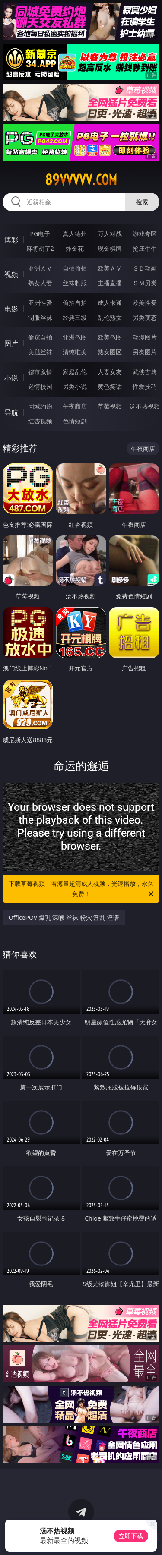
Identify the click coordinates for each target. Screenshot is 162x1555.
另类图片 (145, 352)
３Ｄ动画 (145, 268)
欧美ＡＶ (110, 268)
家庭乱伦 (75, 372)
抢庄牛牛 (145, 248)
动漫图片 (145, 337)
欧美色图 (110, 337)
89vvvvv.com (81, 180)
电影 (11, 309)
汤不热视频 (145, 406)
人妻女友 (110, 372)
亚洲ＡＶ (40, 268)
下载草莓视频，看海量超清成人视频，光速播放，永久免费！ (82, 889)
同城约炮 (40, 406)
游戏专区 (145, 234)
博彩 (11, 240)
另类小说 (75, 386)
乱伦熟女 (110, 317)
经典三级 (75, 317)
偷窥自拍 (40, 337)
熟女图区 (110, 352)
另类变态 (145, 317)
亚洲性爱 (40, 303)
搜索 (142, 202)
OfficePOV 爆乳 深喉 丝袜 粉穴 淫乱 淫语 (64, 917)
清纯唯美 (75, 352)
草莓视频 (110, 406)
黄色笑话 (110, 386)
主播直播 (110, 283)
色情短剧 (75, 421)
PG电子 (40, 234)
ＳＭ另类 (145, 283)
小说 (11, 378)
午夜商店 (75, 406)
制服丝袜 (40, 317)
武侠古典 (145, 372)
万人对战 (110, 234)
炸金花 (75, 248)
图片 (11, 343)
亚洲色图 (75, 337)
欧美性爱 (145, 303)
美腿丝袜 (40, 352)
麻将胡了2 (40, 248)
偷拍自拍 (75, 303)
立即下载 (131, 1536)
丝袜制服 (75, 283)
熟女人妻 (40, 283)
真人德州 (75, 234)
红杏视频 (40, 421)
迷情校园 (40, 386)
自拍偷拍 (75, 268)
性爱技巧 (145, 386)
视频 (11, 274)
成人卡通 (110, 303)
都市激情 (40, 372)
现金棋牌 (110, 248)
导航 (11, 412)
